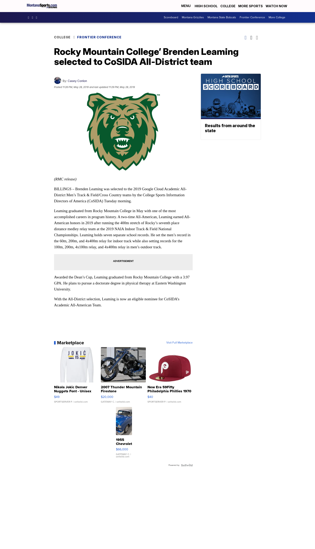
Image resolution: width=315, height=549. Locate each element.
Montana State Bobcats (222, 17)
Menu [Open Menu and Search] (186, 6)
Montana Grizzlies (193, 17)
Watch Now (277, 6)
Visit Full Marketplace (179, 342)
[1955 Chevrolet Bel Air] (124, 434)
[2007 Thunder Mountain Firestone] (123, 377)
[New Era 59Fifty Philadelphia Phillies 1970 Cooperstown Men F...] (170, 377)
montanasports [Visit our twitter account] (37, 17)
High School (206, 6)
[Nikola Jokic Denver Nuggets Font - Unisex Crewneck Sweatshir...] (76, 377)
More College (277, 17)
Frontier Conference (252, 17)
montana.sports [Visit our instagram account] (33, 17)
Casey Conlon (77, 81)
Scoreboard (171, 17)
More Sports (250, 6)
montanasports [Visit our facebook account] (29, 17)
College (227, 6)
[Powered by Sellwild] (187, 465)
